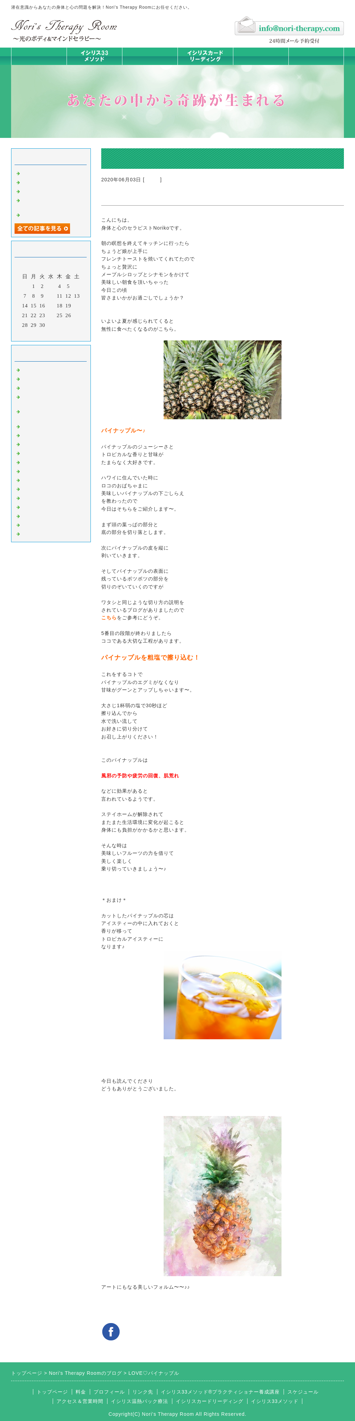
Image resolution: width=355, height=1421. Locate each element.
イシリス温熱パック (150, 65)
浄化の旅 (32, 524)
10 (51, 296)
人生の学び (35, 479)
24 (51, 315)
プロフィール (109, 1392)
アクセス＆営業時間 (80, 1401)
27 (77, 315)
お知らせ (32, 470)
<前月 (36, 334)
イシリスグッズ (40, 515)
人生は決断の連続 (43, 190)
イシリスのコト (40, 378)
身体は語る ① (39, 181)
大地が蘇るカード (43, 461)
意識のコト (35, 387)
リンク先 (142, 1392)
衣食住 (152, 179)
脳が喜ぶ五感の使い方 (49, 214)
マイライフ (35, 506)
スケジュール (303, 1392)
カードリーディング (46, 452)
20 (77, 305)
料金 (260, 56)
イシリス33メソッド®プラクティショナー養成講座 (220, 1392)
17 (51, 305)
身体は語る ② (39, 172)
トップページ (39, 56)
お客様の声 (35, 497)
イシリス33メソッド (275, 1401)
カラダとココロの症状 (49, 435)
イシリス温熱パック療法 (52, 426)
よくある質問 (38, 533)
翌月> (65, 334)
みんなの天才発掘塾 (46, 443)
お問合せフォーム (316, 56)
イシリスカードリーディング (209, 1401)
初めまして (35, 369)
